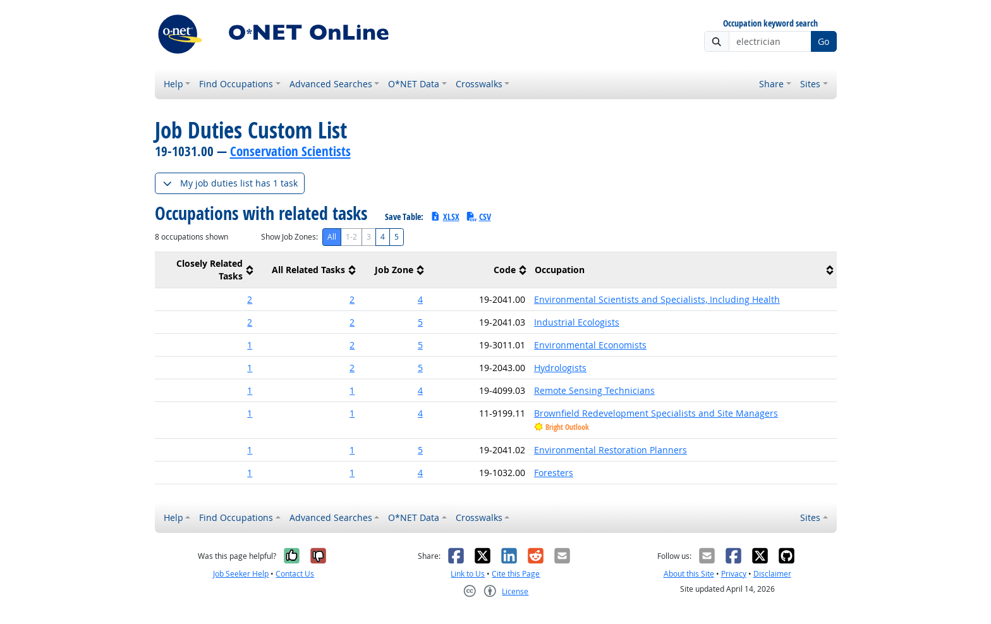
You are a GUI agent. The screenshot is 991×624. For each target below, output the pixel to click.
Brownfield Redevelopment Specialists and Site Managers (656, 413)
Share (771, 84)
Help (173, 84)
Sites (810, 84)
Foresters (553, 473)
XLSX (444, 217)
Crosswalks (479, 84)
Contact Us (295, 573)
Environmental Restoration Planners (610, 450)
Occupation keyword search (770, 23)
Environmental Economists (590, 345)
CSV (478, 217)
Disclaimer (772, 573)
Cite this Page (516, 573)
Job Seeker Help (241, 573)
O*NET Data (413, 84)
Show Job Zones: (289, 236)
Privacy (733, 573)
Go (823, 41)
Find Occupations (236, 84)
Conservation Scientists (290, 151)
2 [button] (249, 299)
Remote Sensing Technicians (594, 390)
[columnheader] (206, 270)
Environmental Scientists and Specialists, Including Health (657, 299)
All (331, 236)
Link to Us (468, 573)
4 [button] (420, 299)
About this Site (689, 573)
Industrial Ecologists (576, 322)
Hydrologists (560, 368)
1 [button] (249, 345)
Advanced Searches (330, 84)
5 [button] (420, 322)
